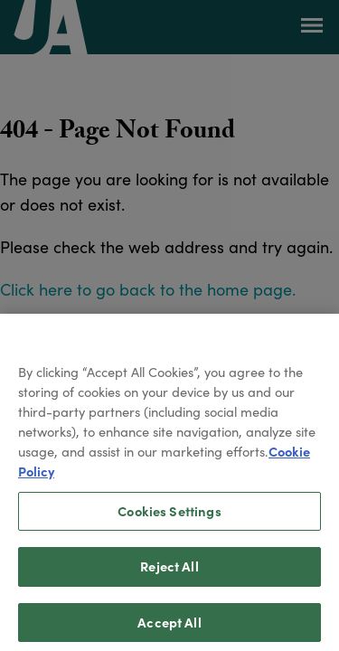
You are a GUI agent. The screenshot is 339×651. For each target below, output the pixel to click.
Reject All (169, 572)
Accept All (169, 628)
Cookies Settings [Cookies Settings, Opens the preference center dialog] (169, 517)
